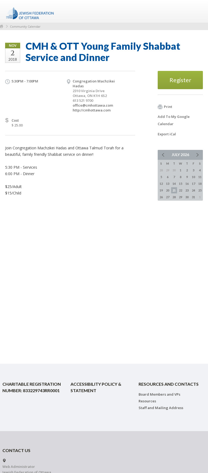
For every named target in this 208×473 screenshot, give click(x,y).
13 (167, 183)
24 (193, 190)
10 (193, 177)
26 (161, 197)
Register (180, 80)
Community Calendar (25, 26)
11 (200, 177)
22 (180, 190)
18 (200, 183)
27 (167, 197)
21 (174, 190)
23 (187, 190)
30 (187, 197)
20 (167, 190)
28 (174, 197)
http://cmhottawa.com (92, 110)
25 (200, 190)
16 (187, 183)
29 (180, 197)
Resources (147, 401)
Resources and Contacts (169, 384)
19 (161, 190)
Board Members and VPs (159, 394)
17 (193, 183)
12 (161, 183)
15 (180, 183)
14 (174, 183)
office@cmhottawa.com (93, 105)
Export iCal (167, 134)
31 (193, 197)
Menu (197, 11)
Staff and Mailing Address (161, 407)
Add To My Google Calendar (174, 120)
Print (165, 107)
